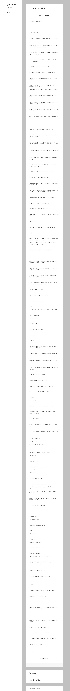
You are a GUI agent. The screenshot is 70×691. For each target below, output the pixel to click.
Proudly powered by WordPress (34, 688)
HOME (8, 12)
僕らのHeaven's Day (11, 5)
